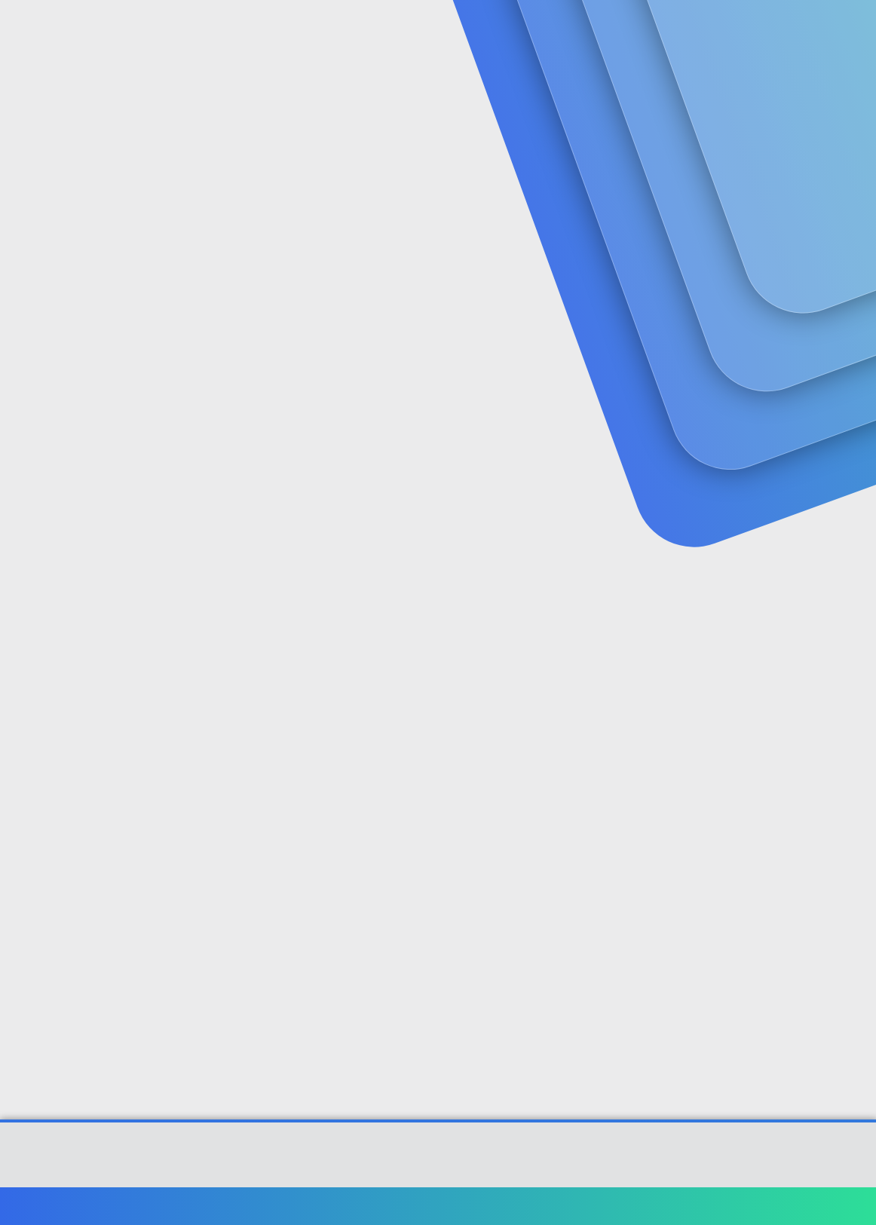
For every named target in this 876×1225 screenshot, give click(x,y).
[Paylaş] (832, 365)
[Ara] (618, 30)
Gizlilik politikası (690, 1206)
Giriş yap (695, 117)
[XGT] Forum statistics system (438, 1173)
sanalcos (39, 333)
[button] (356, 30)
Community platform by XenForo (438, 1162)
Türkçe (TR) (48, 1206)
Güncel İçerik (413, 30)
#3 (852, 780)
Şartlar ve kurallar (595, 1206)
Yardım (761, 1206)
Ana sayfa (815, 1206)
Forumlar (309, 30)
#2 (851, 564)
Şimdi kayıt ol (801, 117)
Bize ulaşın (512, 1206)
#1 (852, 364)
